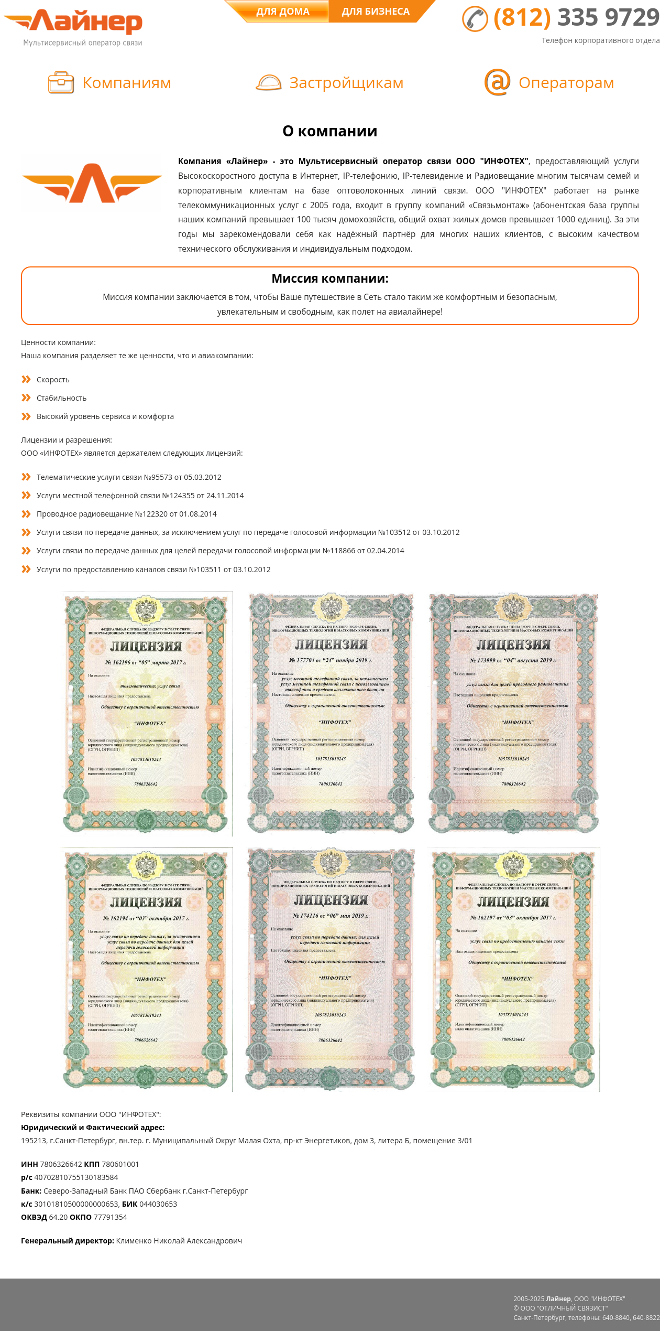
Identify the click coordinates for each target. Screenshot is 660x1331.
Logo (73, 25)
